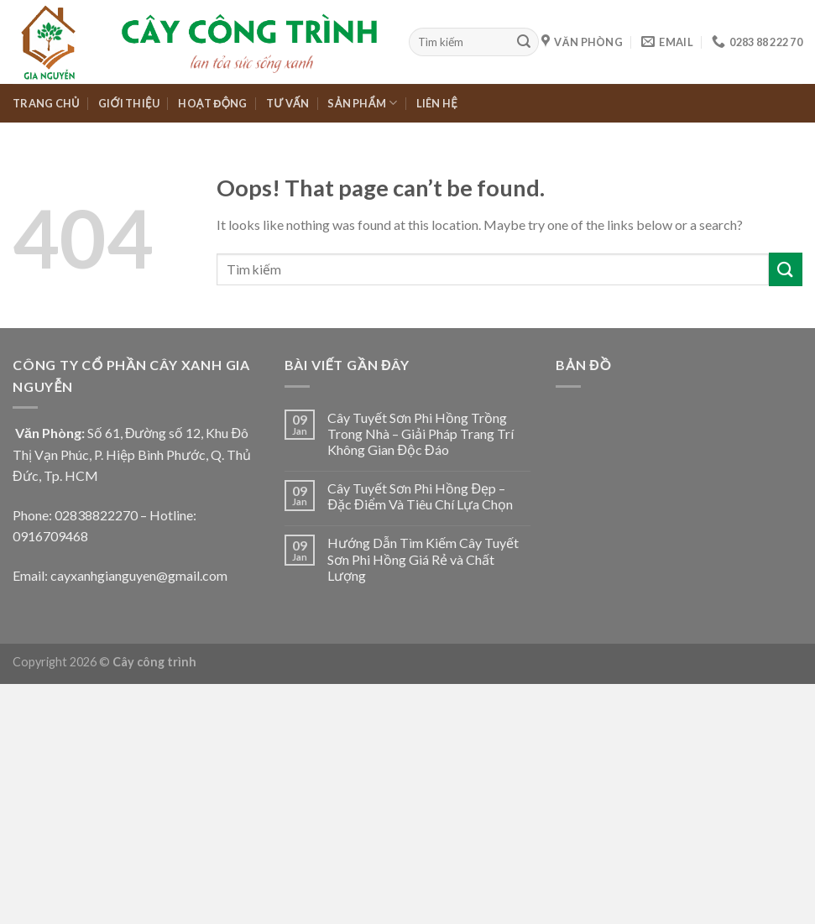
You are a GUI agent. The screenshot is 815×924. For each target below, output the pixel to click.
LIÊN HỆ (436, 103)
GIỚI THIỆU (128, 103)
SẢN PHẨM (362, 103)
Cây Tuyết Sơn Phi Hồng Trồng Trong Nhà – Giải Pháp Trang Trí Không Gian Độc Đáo (420, 433)
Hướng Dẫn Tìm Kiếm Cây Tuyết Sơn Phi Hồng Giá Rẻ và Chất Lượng (423, 558)
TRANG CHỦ (46, 103)
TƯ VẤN (287, 103)
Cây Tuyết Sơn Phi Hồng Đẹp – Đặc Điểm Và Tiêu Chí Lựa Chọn (419, 496)
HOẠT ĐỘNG (212, 103)
